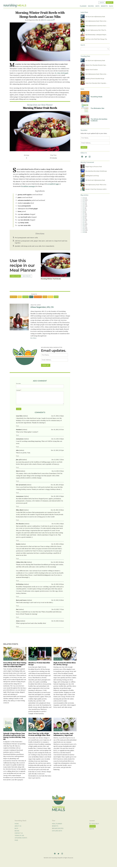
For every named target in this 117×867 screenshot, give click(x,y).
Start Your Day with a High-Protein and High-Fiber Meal (39, 734)
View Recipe (26, 276)
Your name (18, 383)
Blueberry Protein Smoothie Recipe (39, 664)
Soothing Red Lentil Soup (92, 175)
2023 (83, 204)
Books (17, 831)
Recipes (91, 6)
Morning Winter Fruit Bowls (40, 108)
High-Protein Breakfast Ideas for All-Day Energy (65, 664)
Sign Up (109, 2)
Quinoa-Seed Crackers (91, 69)
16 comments (49, 20)
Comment (18, 390)
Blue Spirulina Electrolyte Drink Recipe (96, 171)
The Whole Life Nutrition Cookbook (99, 120)
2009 (83, 230)
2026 (83, 198)
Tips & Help (95, 823)
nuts (31, 297)
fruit (19, 297)
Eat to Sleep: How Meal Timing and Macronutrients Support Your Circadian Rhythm (14, 665)
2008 (83, 232)
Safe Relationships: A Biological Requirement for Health (100, 34)
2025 (83, 200)
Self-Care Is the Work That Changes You (96, 39)
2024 (83, 202)
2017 (83, 214)
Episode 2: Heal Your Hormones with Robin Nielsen (99, 189)
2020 (83, 210)
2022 (83, 206)
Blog (111, 6)
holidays (25, 297)
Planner (83, 6)
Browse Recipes (57, 828)
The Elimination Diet (97, 108)
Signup (92, 826)
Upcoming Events (21, 838)
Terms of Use (19, 835)
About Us (18, 826)
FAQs (16, 840)
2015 (83, 218)
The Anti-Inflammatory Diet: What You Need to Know (99, 30)
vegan (45, 297)
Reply (17, 426)
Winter (50, 297)
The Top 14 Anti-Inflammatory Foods (95, 16)
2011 (83, 226)
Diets (97, 6)
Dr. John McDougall (61, 73)
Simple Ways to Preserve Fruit (93, 166)
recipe (56, 297)
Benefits (104, 6)
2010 (83, 228)
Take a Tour (15, 276)
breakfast (13, 297)
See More (33, 338)
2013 (83, 222)
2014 (83, 220)
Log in (91, 829)
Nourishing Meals (96, 97)
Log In (102, 2)
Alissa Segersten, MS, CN (41, 307)
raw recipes (37, 297)
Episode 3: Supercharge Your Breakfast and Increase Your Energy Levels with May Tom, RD (14, 736)
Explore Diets (57, 831)
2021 (83, 208)
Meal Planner (57, 823)
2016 (83, 216)
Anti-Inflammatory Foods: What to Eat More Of (98, 21)
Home (17, 823)
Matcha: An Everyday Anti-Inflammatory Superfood (64, 734)
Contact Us (19, 833)
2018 (83, 212)
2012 (83, 224)
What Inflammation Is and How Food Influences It (98, 25)
